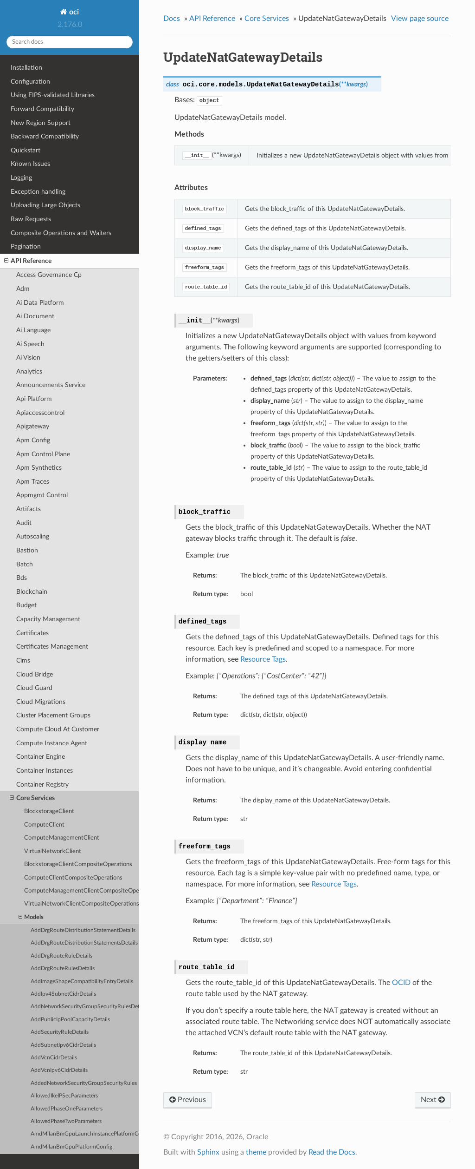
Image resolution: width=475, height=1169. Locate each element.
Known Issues (30, 163)
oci (73, 12)
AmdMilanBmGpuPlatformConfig (71, 1146)
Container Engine (40, 756)
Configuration (30, 81)
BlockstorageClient (49, 811)
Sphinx (208, 1152)
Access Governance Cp (49, 274)
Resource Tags (263, 659)
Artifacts (28, 509)
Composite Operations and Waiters (61, 233)
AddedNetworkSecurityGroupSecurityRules (84, 1083)
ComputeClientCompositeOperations (73, 878)
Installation (26, 67)
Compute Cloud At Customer (57, 729)
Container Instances (44, 770)
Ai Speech (30, 344)
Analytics (29, 371)
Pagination (26, 246)
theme (256, 1152)
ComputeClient (44, 825)
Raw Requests (31, 219)
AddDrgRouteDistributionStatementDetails (83, 930)
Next (433, 1099)
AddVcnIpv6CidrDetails (59, 1070)
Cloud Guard (34, 687)
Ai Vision (28, 357)
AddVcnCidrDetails (54, 1057)
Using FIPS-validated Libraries (53, 95)
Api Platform (34, 398)
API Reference (27, 261)
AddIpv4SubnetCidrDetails (63, 994)
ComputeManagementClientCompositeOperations (81, 891)
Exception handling (38, 191)
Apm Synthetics (39, 467)
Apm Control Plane (43, 454)
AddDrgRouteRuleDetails (61, 956)
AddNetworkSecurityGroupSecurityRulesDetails (85, 1006)
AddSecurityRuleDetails (60, 1032)
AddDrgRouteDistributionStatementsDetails (84, 943)
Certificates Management (52, 646)
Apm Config (33, 440)
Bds (21, 577)
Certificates (32, 633)
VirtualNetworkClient (52, 851)
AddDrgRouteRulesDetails (63, 968)
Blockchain (31, 591)
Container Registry (42, 784)
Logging (21, 177)
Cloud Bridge (34, 674)
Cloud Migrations (40, 701)
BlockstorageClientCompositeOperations (78, 864)
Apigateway (32, 426)
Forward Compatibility (42, 108)
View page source (420, 18)
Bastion (27, 550)
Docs (171, 18)
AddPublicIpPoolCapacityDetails (70, 1019)
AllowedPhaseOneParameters (67, 1108)
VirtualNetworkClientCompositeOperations (81, 904)
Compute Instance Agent (51, 743)
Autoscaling (32, 536)
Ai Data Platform (40, 302)
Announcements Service (50, 384)
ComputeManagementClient (61, 838)
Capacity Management (48, 619)
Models (31, 917)
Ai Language (33, 330)
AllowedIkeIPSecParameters (64, 1095)
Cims (23, 660)
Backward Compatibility (45, 136)
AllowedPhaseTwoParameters (66, 1121)
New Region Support (41, 122)
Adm (23, 288)
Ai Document (35, 316)
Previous (187, 1099)
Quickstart (25, 150)
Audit (24, 522)
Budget (26, 605)
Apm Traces (32, 481)
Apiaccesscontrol (40, 412)
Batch (24, 564)
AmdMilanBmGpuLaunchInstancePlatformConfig (85, 1133)
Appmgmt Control (42, 495)
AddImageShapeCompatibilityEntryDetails (82, 981)
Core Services (32, 798)
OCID (401, 982)
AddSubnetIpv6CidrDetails (63, 1045)
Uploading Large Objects (45, 205)
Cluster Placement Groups (53, 715)
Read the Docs (331, 1152)
